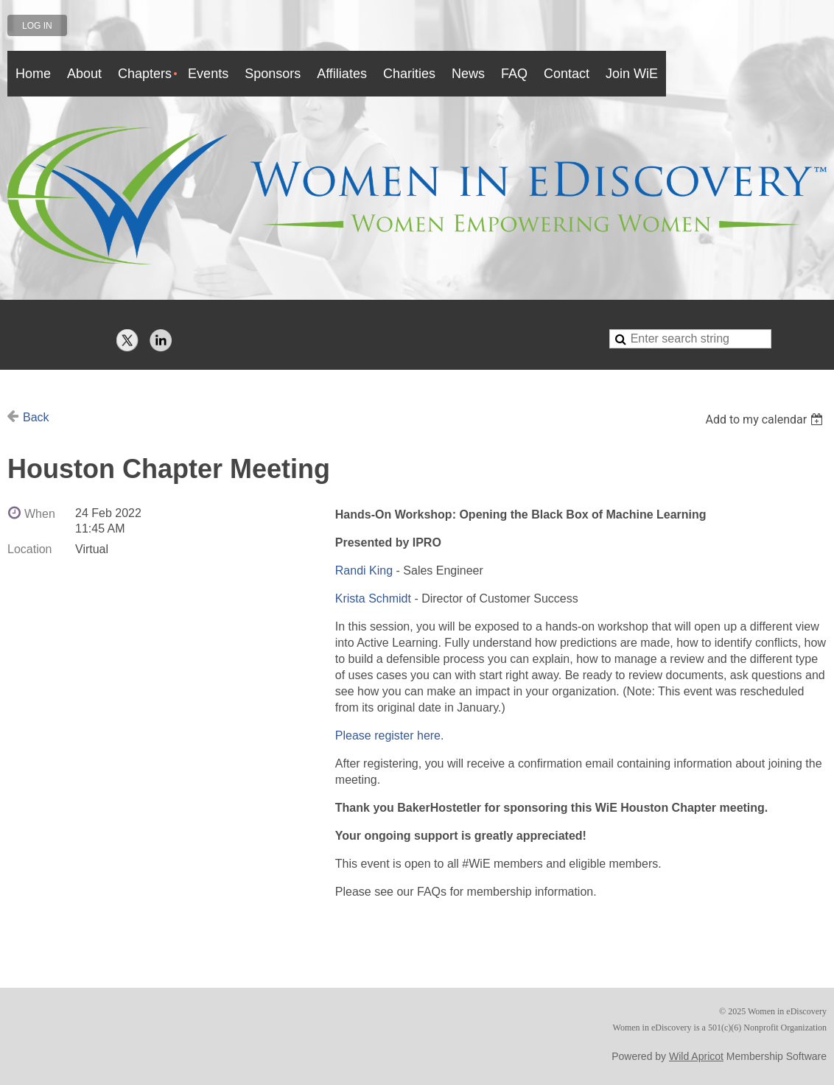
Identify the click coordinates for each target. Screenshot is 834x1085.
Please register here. (389, 735)
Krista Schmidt (373, 598)
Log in (37, 26)
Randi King (364, 570)
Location (29, 549)
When (39, 514)
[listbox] (766, 419)
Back (36, 417)
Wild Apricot (696, 1056)
